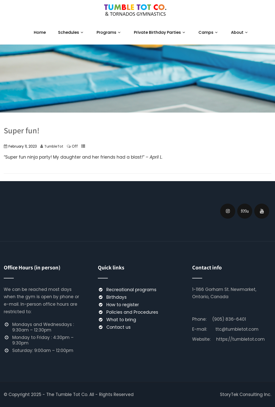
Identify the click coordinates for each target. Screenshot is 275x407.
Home (40, 32)
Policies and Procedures (132, 312)
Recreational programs (131, 290)
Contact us (118, 327)
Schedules (71, 32)
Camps (208, 32)
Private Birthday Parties (160, 32)
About (240, 32)
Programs (109, 32)
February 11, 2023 (23, 146)
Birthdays (116, 297)
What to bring (121, 320)
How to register (122, 305)
